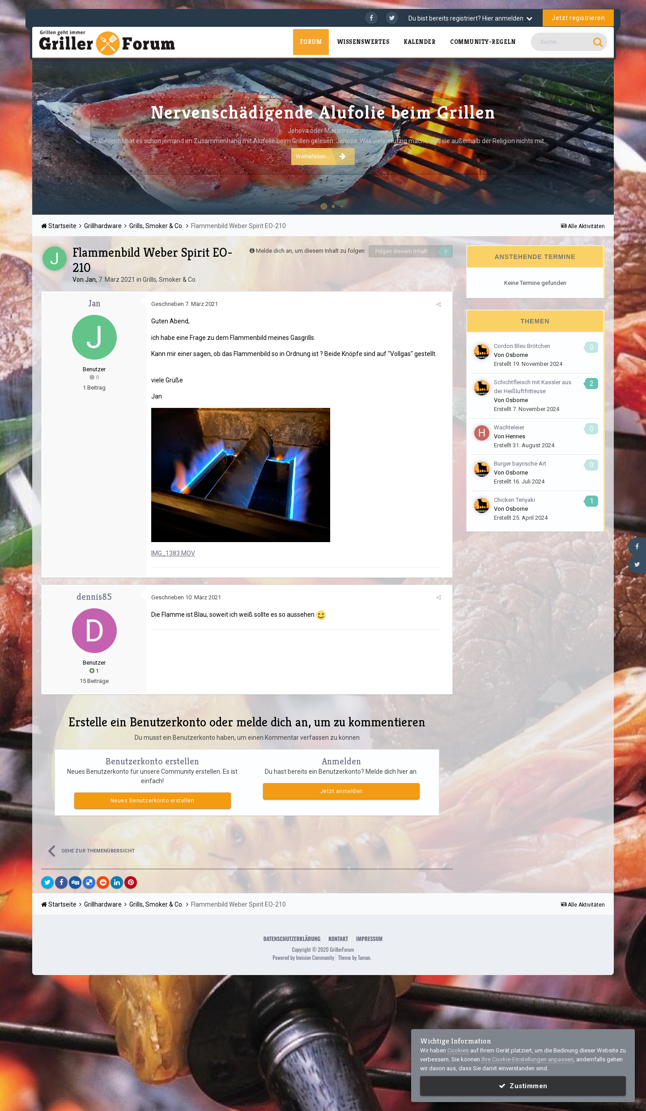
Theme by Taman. (354, 957)
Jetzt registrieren (578, 17)
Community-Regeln (482, 42)
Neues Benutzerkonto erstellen (152, 800)
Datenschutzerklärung (292, 938)
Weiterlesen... (321, 156)
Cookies (458, 1050)
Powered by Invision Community (303, 957)
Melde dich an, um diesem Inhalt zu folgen (310, 250)
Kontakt (338, 938)
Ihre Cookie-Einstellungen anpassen (527, 1059)
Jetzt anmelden (341, 791)
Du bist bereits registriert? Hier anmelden (470, 18)
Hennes (515, 436)
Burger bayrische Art (520, 463)
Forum (311, 42)
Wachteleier (509, 427)
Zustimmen (523, 1086)
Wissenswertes (363, 42)
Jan (90, 279)
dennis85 (94, 596)
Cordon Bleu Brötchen (522, 346)
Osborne (517, 355)
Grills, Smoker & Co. (170, 279)
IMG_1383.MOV (173, 553)
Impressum (369, 938)
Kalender (419, 42)
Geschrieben (184, 304)
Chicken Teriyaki (514, 499)
